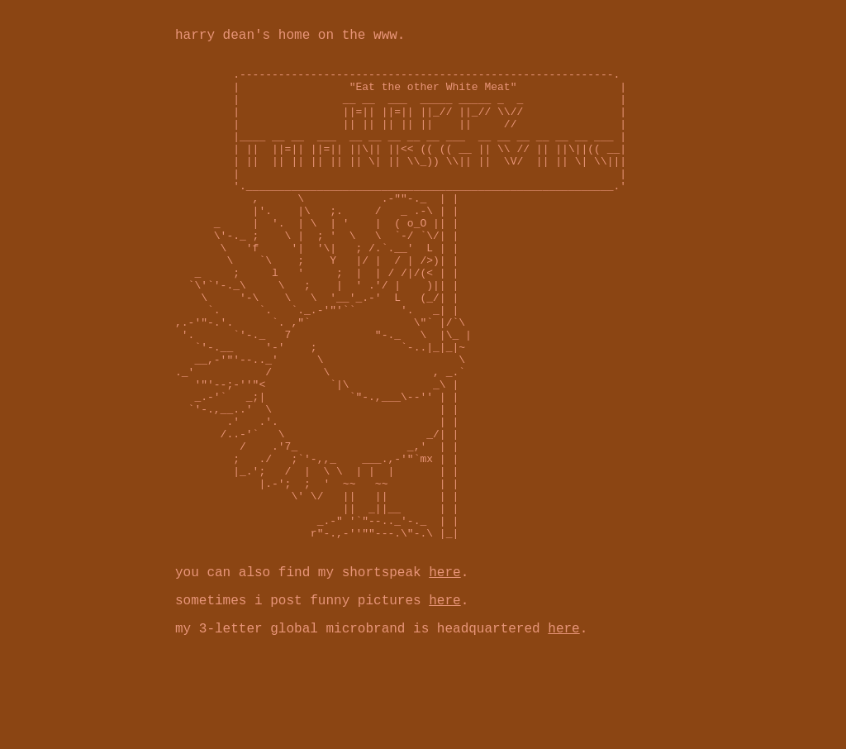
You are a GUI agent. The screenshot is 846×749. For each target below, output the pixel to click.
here (444, 672)
